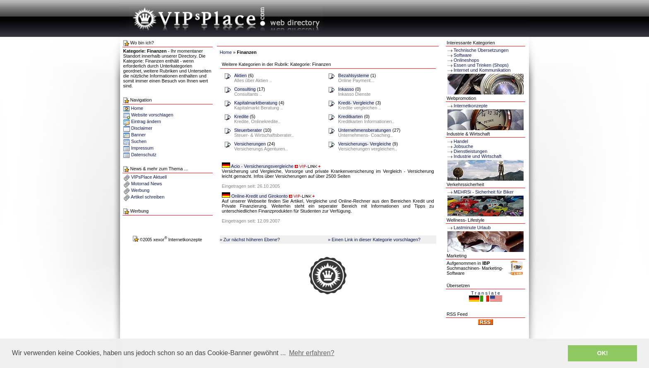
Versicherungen (250, 143)
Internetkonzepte (471, 105)
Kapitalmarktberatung (256, 102)
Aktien (240, 75)
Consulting (245, 89)
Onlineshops (466, 60)
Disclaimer (141, 128)
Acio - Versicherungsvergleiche (262, 166)
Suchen (139, 141)
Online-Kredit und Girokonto (259, 196)
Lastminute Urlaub (468, 227)
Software (462, 55)
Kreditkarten (350, 116)
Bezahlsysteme (353, 75)
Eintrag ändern (146, 121)
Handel (457, 141)
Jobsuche (460, 146)
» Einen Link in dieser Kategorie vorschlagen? (374, 239)
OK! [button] (602, 353)
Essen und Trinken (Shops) (481, 65)
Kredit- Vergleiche (356, 102)
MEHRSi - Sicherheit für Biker (480, 191)
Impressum (142, 147)
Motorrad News (146, 183)
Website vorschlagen (152, 114)
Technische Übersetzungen (481, 50)
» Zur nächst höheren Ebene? (250, 239)
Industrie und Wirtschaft (474, 156)
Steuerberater (248, 130)
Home (133, 108)
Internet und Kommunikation (482, 70)
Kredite (241, 116)
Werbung (140, 190)
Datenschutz (143, 154)
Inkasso (346, 89)
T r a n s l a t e (485, 293)
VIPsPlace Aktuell (149, 176)
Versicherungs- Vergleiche (364, 143)
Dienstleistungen (467, 151)
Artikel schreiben (147, 196)
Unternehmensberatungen (364, 130)
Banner (138, 134)
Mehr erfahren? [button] (311, 352)
